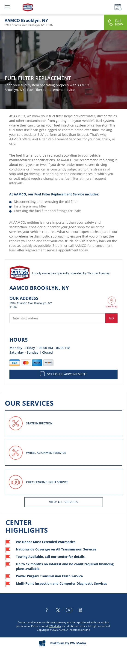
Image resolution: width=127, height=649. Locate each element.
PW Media (55, 626)
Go (111, 318)
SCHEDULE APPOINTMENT (63, 373)
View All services (63, 502)
